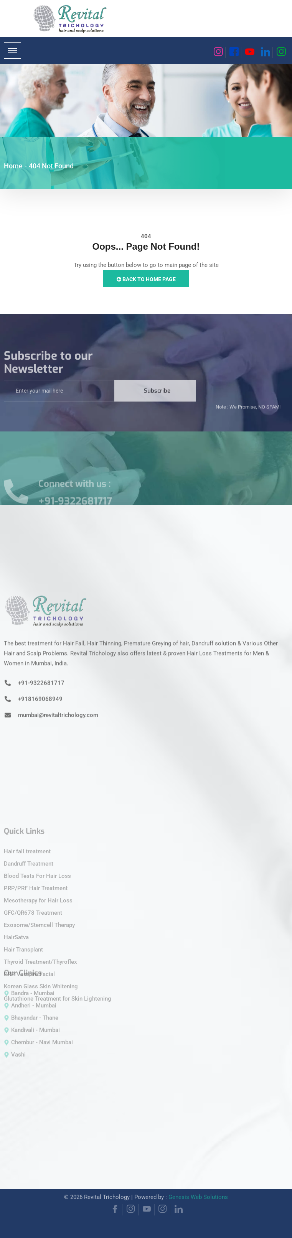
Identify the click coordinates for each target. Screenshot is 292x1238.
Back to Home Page (146, 279)
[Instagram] (218, 52)
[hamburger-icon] (12, 50)
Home (13, 166)
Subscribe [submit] (157, 398)
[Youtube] (249, 52)
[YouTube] (147, 1202)
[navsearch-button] (203, 49)
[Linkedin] (264, 52)
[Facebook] (233, 52)
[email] (59, 398)
